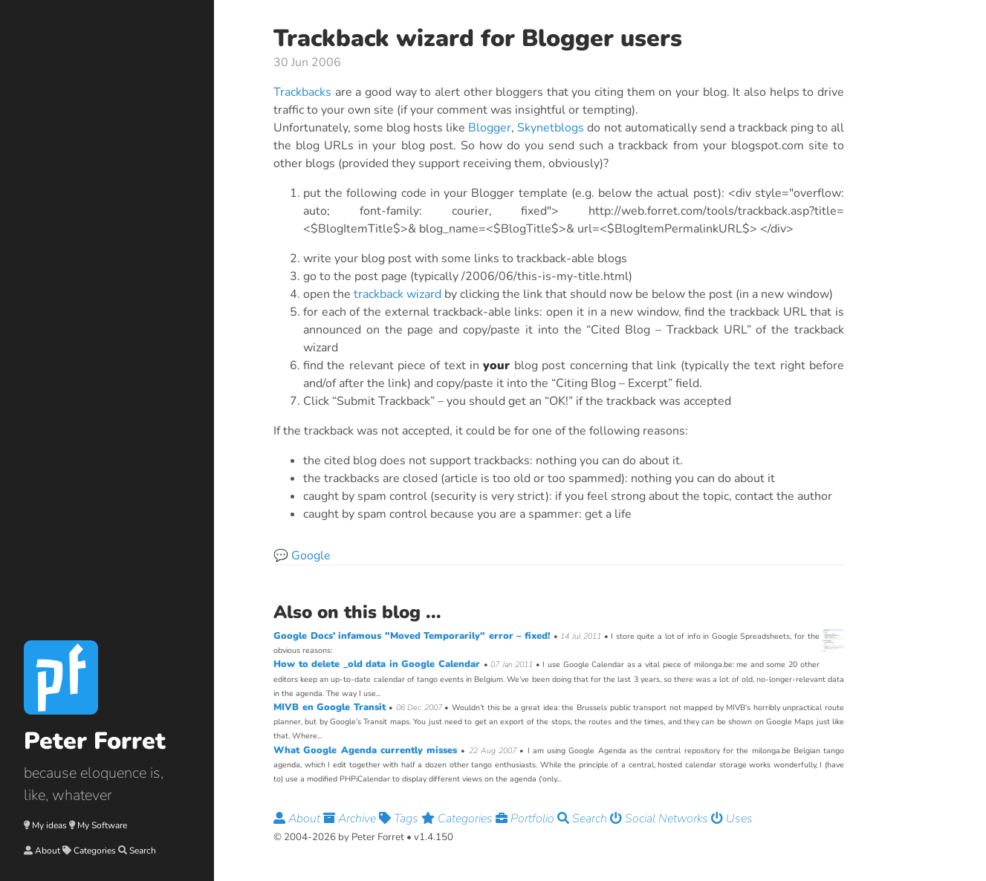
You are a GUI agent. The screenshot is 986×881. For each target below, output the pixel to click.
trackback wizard (397, 294)
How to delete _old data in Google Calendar (378, 664)
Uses (732, 818)
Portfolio (526, 818)
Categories (95, 850)
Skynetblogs (550, 128)
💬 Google (302, 555)
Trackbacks (302, 92)
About (47, 850)
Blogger (489, 128)
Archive (351, 818)
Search (142, 850)
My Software (102, 825)
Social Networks (660, 818)
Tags (400, 818)
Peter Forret (95, 741)
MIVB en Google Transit (331, 707)
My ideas (49, 825)
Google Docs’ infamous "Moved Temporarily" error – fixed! (413, 636)
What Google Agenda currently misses (367, 750)
